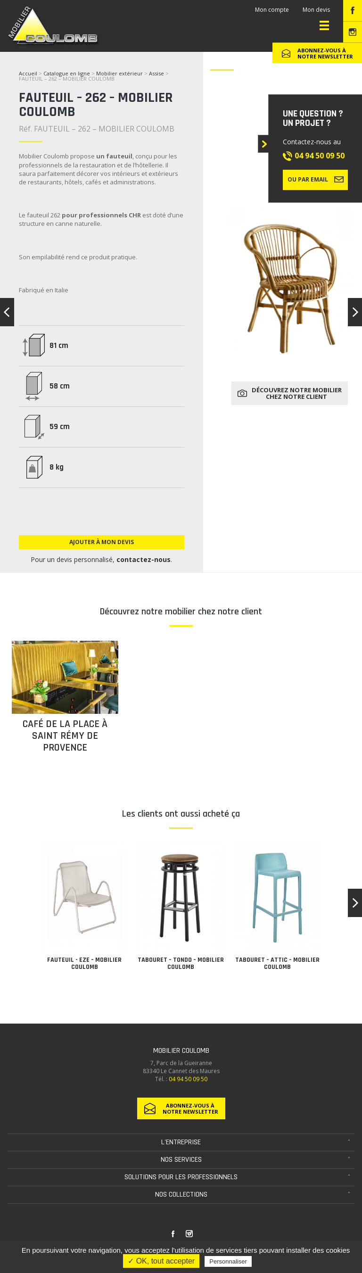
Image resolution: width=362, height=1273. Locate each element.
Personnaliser (228, 1261)
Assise (157, 73)
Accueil (28, 73)
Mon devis (316, 10)
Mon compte (272, 10)
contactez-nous (143, 559)
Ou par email (316, 179)
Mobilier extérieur (119, 73)
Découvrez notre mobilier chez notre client (297, 392)
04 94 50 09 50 (320, 155)
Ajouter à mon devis (101, 542)
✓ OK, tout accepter (161, 1261)
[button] (355, 903)
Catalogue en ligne (66, 73)
